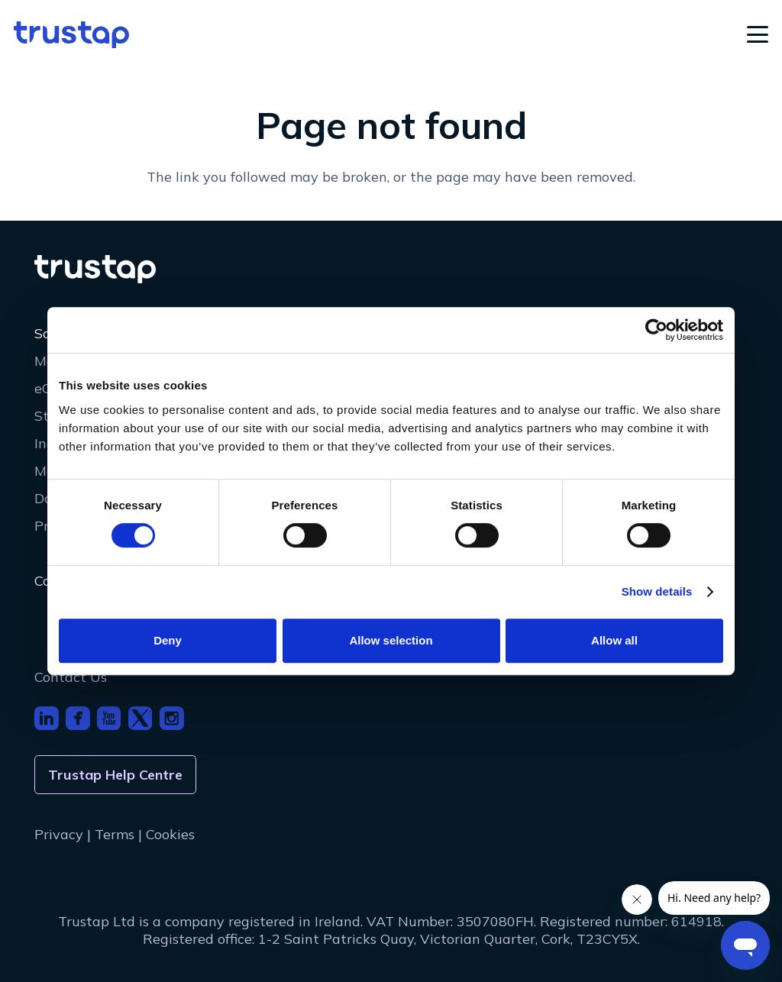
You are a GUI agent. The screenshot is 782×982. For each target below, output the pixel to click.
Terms (114, 834)
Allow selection (390, 640)
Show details (657, 591)
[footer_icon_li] (46, 718)
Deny (167, 640)
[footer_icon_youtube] (109, 718)
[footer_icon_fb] (78, 718)
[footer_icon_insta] (172, 718)
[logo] (71, 34)
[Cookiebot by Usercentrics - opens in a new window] (656, 329)
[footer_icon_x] (140, 718)
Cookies (170, 834)
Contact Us (70, 677)
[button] (758, 34)
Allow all (614, 640)
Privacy (58, 834)
